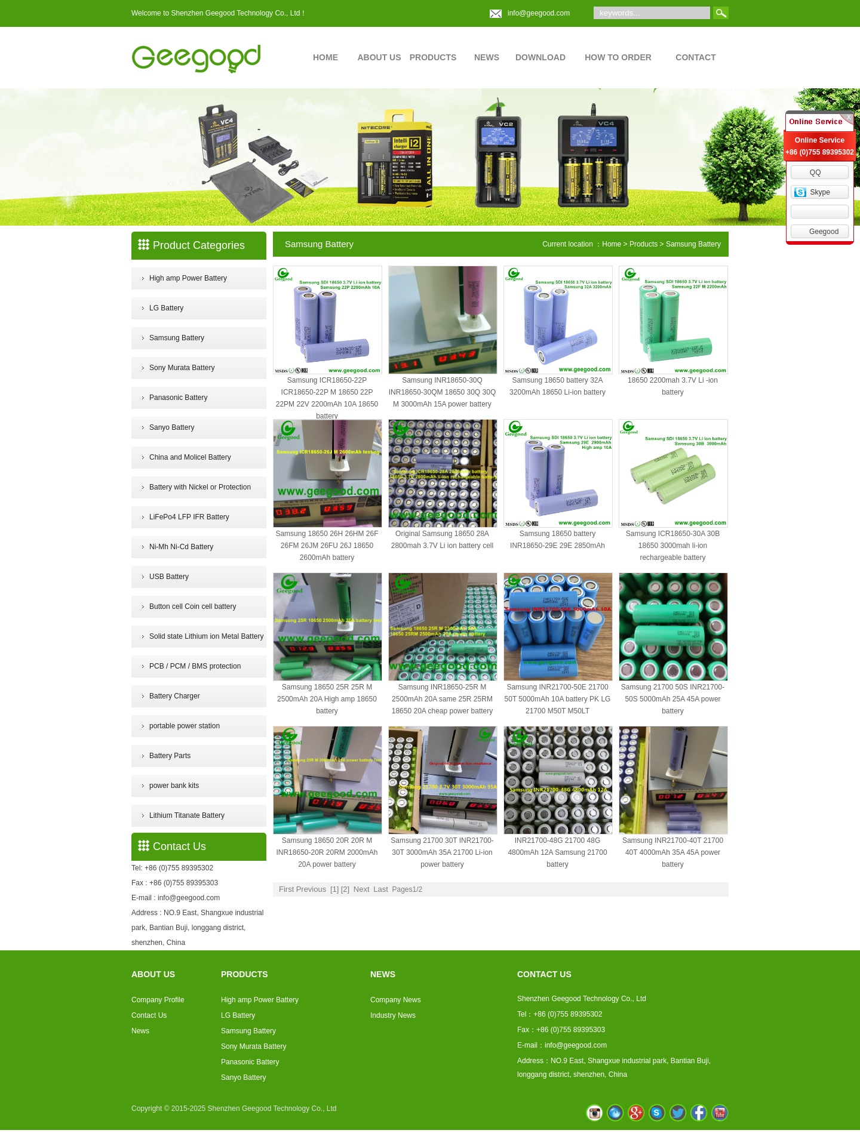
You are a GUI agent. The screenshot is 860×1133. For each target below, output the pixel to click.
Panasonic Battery (178, 397)
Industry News (393, 1015)
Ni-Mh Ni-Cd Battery (181, 547)
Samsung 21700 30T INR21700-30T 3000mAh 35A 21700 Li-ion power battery (442, 852)
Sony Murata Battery (181, 368)
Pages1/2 (407, 889)
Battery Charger (174, 696)
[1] (334, 889)
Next (362, 889)
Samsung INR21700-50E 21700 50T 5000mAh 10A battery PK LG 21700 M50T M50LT (558, 699)
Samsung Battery (176, 338)
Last (380, 889)
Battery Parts (170, 756)
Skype (820, 192)
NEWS (486, 57)
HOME (325, 57)
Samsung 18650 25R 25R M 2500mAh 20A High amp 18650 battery (327, 699)
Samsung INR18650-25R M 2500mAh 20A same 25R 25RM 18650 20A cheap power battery (442, 699)
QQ (815, 172)
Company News (395, 1000)
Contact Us (149, 1015)
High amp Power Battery (188, 278)
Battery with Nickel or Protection (200, 487)
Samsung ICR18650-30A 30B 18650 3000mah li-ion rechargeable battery (673, 545)
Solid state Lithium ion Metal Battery (206, 636)
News (140, 1031)
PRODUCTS (433, 57)
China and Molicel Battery (190, 457)
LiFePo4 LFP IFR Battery (189, 517)
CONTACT (695, 57)
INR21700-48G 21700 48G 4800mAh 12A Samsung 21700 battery (557, 852)
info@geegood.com (539, 13)
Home (611, 244)
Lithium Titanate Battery (187, 815)
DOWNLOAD (540, 57)
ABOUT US (379, 57)
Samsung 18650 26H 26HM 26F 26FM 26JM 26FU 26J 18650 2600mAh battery (326, 545)
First (286, 889)
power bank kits (174, 785)
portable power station (184, 726)
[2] (345, 889)
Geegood (823, 231)
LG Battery (166, 308)
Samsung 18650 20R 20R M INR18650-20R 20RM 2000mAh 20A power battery (326, 852)
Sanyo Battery (171, 427)
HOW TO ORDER (618, 57)
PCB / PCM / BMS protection (195, 666)
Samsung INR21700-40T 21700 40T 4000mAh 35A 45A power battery (672, 852)
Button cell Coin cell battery (192, 606)
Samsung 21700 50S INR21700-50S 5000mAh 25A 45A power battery (672, 699)
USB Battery (169, 576)
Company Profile (158, 1000)
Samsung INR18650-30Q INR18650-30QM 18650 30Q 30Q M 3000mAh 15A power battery (442, 392)
